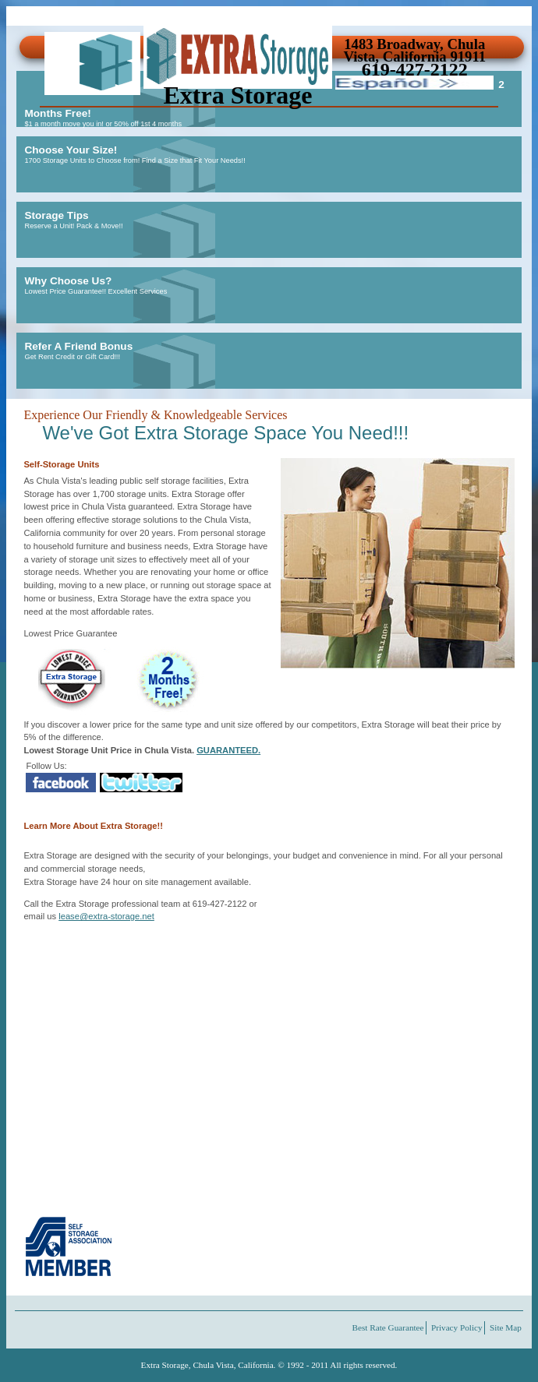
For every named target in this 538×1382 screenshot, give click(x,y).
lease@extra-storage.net (106, 916)
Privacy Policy (457, 1327)
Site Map (506, 1327)
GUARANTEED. (228, 750)
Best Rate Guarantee (388, 1327)
